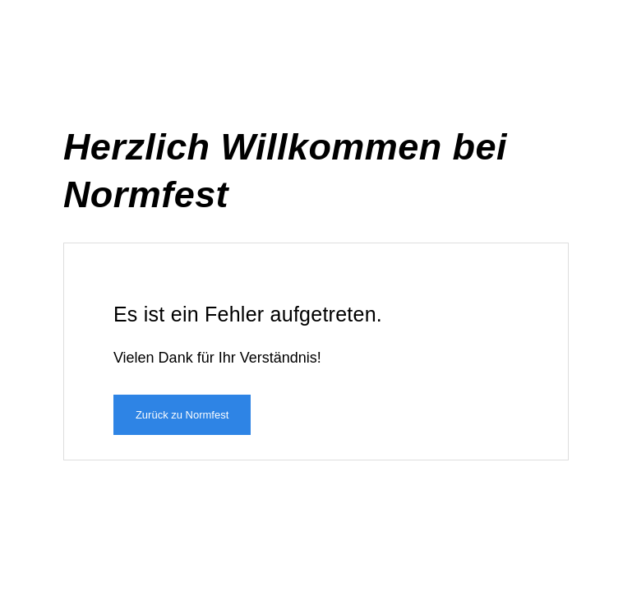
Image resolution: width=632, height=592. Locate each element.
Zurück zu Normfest (182, 415)
